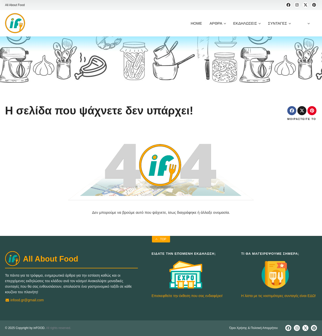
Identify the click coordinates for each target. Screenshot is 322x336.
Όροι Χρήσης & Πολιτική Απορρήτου (253, 328)
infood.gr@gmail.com (24, 300)
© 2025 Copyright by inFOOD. (25, 328)
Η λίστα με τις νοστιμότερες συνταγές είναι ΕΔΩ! (278, 296)
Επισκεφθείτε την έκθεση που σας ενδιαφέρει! (187, 296)
